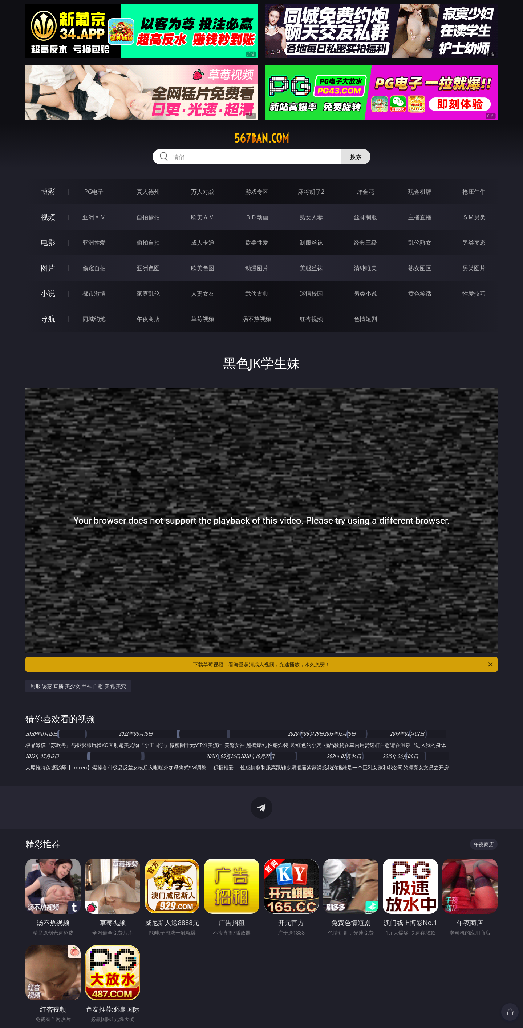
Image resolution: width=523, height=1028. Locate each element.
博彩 (48, 191)
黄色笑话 (419, 293)
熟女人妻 (311, 217)
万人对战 (202, 192)
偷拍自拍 (148, 243)
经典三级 (365, 243)
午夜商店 (148, 319)
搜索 (356, 157)
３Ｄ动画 (256, 217)
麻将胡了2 (311, 192)
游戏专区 (256, 192)
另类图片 (474, 268)
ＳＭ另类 (474, 217)
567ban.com (261, 138)
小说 (48, 293)
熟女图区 (419, 268)
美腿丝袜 (311, 268)
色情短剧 (365, 319)
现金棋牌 (419, 192)
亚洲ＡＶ (94, 217)
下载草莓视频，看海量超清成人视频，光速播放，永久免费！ (343, 664)
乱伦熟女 (419, 243)
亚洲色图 (148, 268)
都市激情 (94, 293)
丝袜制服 (365, 217)
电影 (48, 242)
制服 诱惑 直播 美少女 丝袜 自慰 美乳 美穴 (78, 686)
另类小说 (365, 293)
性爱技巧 (474, 293)
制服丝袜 (311, 243)
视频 (48, 217)
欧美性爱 (256, 243)
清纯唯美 (365, 268)
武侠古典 (256, 293)
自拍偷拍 (148, 217)
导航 (48, 319)
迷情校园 (311, 293)
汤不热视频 (256, 319)
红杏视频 (311, 319)
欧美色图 (202, 268)
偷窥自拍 (94, 268)
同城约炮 (94, 319)
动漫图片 (256, 268)
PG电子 (94, 192)
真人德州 (148, 192)
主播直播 (419, 217)
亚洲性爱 (94, 243)
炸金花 (365, 192)
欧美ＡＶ (202, 217)
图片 (48, 268)
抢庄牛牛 (474, 192)
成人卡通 (202, 243)
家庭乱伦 (148, 293)
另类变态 (474, 243)
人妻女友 (202, 293)
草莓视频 (202, 319)
